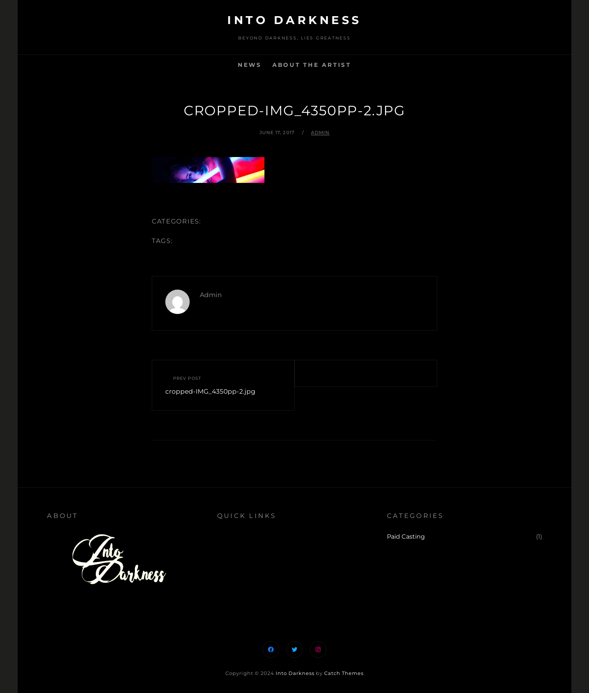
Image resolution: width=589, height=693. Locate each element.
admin (320, 132)
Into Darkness (294, 20)
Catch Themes (344, 673)
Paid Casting (406, 536)
